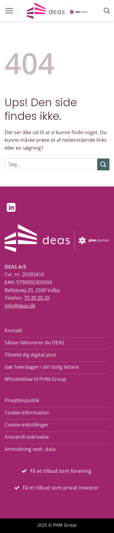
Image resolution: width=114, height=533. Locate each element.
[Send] (103, 164)
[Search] (106, 10)
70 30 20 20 (37, 297)
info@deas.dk (20, 305)
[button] (9, 10)
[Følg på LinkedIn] (11, 208)
